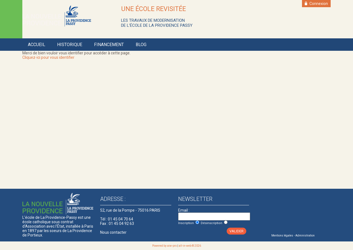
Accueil (36, 44)
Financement (109, 44)
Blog (141, 44)
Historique (69, 44)
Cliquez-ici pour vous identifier (48, 57)
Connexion (316, 3)
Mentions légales (282, 235)
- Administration (304, 235)
